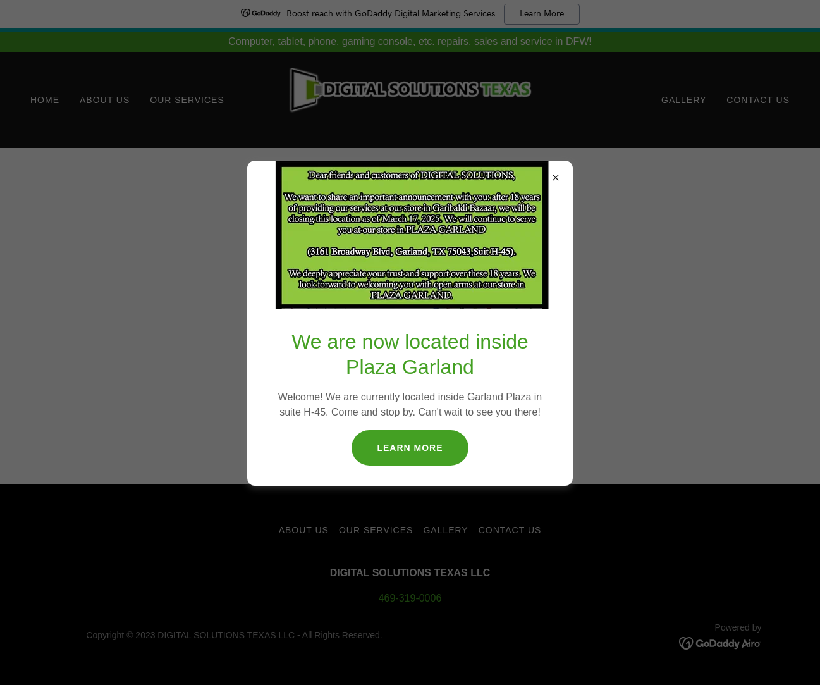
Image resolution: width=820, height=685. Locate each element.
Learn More (410, 448)
